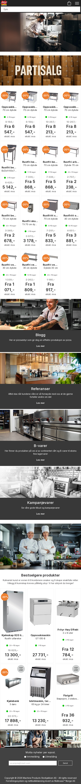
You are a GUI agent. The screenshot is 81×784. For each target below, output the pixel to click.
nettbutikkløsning (36, 781)
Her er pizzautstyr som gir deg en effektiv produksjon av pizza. (40, 340)
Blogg (40, 335)
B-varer (40, 446)
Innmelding (33, 756)
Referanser (40, 389)
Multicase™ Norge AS (64, 781)
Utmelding (51, 756)
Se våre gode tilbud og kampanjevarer (40, 507)
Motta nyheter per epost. (40, 752)
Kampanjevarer (40, 502)
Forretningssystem (15, 781)
